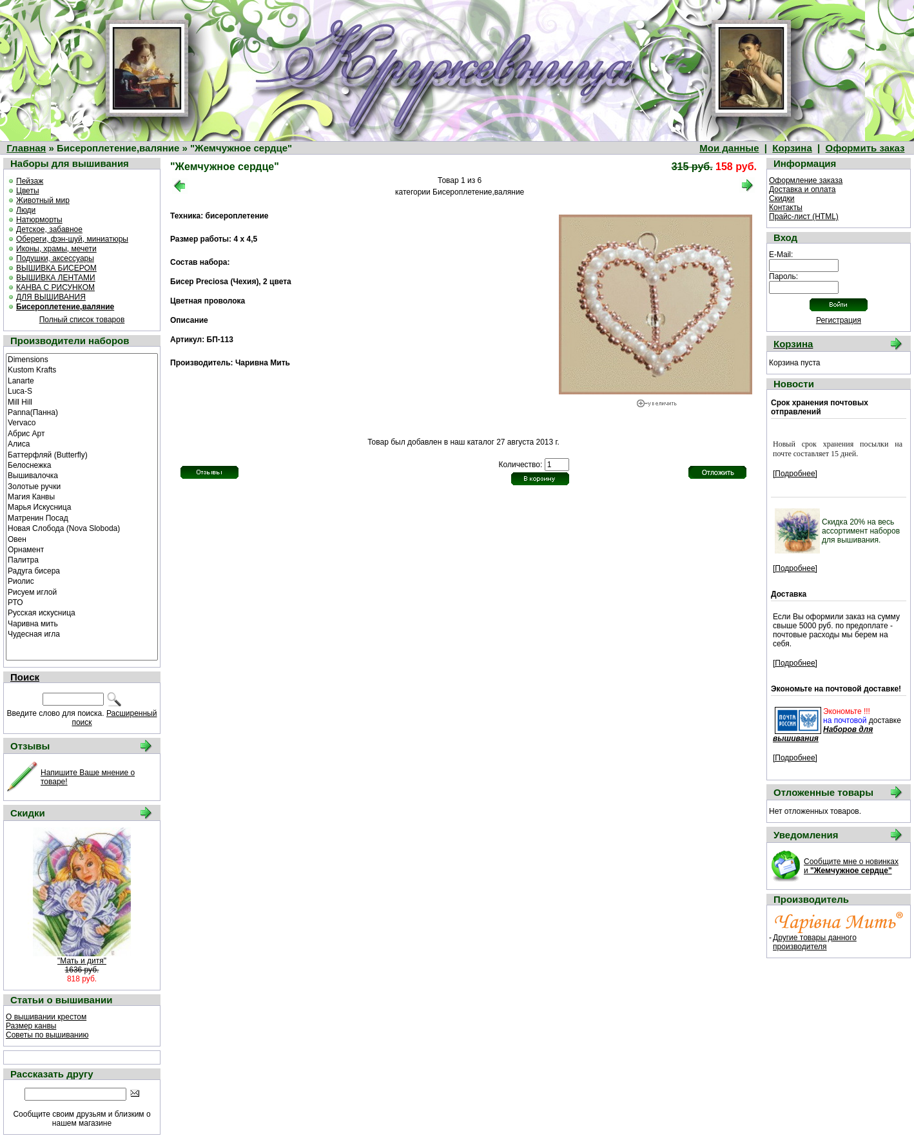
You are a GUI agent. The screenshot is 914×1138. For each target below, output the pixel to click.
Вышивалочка (81, 475)
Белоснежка (81, 464)
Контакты (785, 207)
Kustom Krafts (81, 369)
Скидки (782, 198)
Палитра (81, 559)
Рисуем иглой (81, 591)
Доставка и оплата (802, 189)
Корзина (792, 147)
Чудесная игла (81, 633)
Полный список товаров (82, 319)
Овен (81, 539)
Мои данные (729, 147)
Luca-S (81, 390)
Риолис (81, 580)
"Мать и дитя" (81, 960)
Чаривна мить (81, 623)
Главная (26, 147)
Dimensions (81, 359)
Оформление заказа (805, 180)
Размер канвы (31, 1025)
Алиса (81, 443)
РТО (81, 602)
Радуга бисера (81, 570)
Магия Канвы (81, 496)
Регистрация (838, 320)
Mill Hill (81, 401)
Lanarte (81, 380)
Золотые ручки (81, 486)
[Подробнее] (795, 473)
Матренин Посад (81, 517)
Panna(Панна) (81, 412)
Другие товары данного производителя (815, 942)
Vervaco (81, 422)
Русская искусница (81, 612)
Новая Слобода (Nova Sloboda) (81, 528)
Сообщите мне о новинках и (851, 866)
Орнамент (81, 549)
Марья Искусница (81, 506)
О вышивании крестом (46, 1016)
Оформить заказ (865, 147)
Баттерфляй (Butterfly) (81, 454)
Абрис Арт (81, 433)
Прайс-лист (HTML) (804, 216)
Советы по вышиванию (47, 1034)
